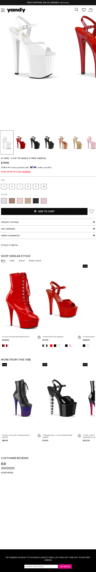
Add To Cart (44, 211)
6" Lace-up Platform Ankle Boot (16, 337)
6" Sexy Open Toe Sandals (52, 337)
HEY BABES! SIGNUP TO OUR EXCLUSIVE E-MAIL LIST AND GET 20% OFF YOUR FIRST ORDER (48, 558)
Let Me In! (65, 566)
